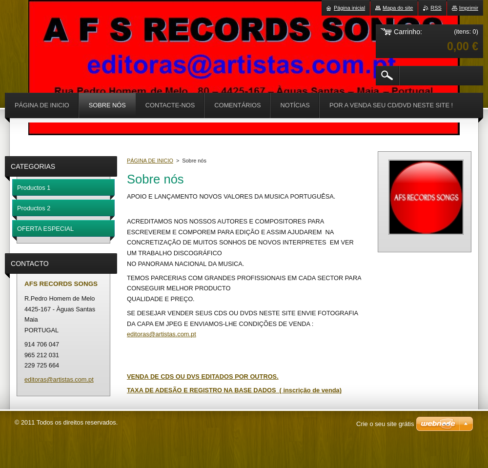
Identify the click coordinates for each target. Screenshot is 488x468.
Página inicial (349, 8)
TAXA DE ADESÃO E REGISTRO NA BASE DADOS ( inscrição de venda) (234, 390)
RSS (435, 8)
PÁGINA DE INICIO (150, 160)
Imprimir (468, 8)
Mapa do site (398, 8)
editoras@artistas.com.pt (161, 334)
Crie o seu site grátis (385, 423)
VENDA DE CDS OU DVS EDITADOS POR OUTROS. (203, 376)
